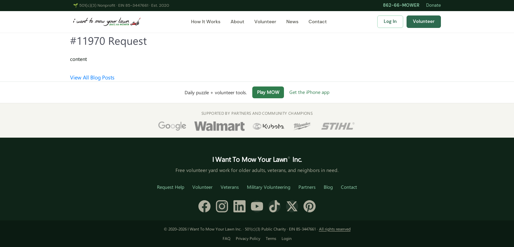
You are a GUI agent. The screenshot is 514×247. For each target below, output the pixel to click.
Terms (271, 238)
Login (287, 238)
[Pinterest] (309, 206)
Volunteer (265, 22)
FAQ (226, 238)
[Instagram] (222, 206)
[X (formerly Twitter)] (292, 206)
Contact (318, 22)
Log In (390, 21)
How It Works (205, 22)
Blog (328, 187)
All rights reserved (335, 229)
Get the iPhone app (309, 92)
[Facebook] (204, 206)
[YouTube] (257, 206)
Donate (433, 5)
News (292, 22)
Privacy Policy (248, 238)
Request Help (170, 187)
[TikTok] (274, 206)
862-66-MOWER (401, 5)
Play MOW (268, 92)
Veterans (230, 187)
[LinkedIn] (239, 206)
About (237, 22)
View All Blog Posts (92, 77)
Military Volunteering (268, 187)
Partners (307, 187)
